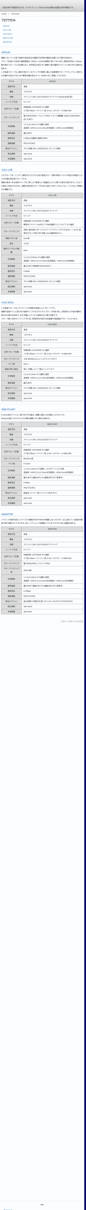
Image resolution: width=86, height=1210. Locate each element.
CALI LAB (7, 30)
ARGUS (6, 26)
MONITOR (7, 42)
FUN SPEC (7, 34)
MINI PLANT (8, 38)
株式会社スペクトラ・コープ (16, 3)
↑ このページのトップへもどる (71, 621)
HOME (4, 14)
